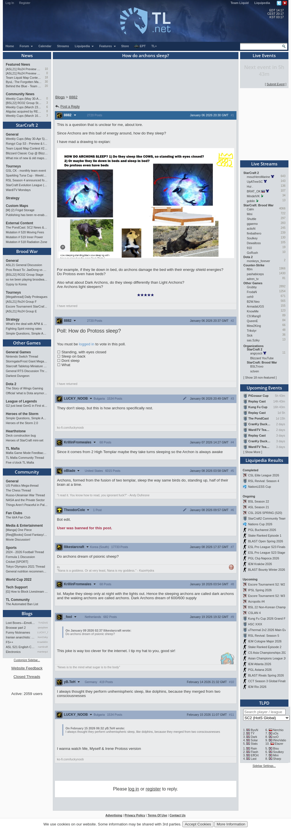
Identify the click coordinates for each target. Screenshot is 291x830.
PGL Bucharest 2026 (262, 530)
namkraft (43, 647)
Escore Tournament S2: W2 (266, 584)
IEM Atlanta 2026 (259, 664)
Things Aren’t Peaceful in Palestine (27, 505)
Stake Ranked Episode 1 (264, 535)
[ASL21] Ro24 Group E (21, 311)
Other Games (27, 343)
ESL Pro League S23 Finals (266, 547)
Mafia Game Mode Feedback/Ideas (27, 453)
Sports (11, 548)
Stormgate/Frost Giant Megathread (27, 361)
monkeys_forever (258, 261)
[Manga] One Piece (19, 530)
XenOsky (43, 637)
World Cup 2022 (19, 580)
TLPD (264, 703)
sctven (254, 371)
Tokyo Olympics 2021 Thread (25, 566)
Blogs (27, 613)
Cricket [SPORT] (17, 561)
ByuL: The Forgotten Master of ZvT (24, 82)
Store (125, 46)
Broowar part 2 (16, 627)
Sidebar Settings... (264, 765)
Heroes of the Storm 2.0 (22, 423)
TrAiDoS (43, 622)
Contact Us (178, 815)
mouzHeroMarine (258, 177)
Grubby (252, 287)
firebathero (254, 233)
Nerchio (278, 730)
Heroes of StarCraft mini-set (24, 440)
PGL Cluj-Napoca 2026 (263, 558)
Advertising (113, 815)
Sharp (277, 758)
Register (24, 3)
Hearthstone (16, 431)
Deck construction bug (21, 435)
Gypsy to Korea (16, 284)
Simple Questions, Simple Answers (27, 333)
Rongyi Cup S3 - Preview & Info (27, 143)
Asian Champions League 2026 (269, 658)
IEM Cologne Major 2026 (265, 641)
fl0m (250, 269)
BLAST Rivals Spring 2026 (266, 675)
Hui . (250, 186)
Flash (254, 752)
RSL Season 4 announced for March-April (27, 180)
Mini (250, 214)
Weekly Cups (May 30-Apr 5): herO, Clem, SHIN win (24, 98)
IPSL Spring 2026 (260, 590)
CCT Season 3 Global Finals (267, 681)
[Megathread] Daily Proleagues (26, 296)
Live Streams (264, 164)
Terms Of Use (157, 815)
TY (253, 733)
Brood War (27, 251)
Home (10, 46)
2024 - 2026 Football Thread (25, 552)
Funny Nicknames (18, 632)
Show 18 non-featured (260, 377)
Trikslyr (252, 330)
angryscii (256, 353)
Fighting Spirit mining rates (24, 328)
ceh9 (250, 296)
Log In (10, 3)
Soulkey (252, 238)
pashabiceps (255, 274)
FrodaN (252, 292)
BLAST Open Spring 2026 (265, 541)
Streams (63, 46)
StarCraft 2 (27, 125)
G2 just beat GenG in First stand (27, 405)
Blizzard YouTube (262, 358)
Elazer (279, 743)
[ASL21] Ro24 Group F (21, 301)
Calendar (44, 46)
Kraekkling (43, 642)
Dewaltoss (254, 243)
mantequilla (43, 651)
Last (253, 758)
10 (46, 68)
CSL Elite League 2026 (263, 475)
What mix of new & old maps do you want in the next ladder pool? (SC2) (27, 158)
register (153, 789)
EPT (140, 46)
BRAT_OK (254, 191)
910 (249, 248)
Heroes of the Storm (22, 414)
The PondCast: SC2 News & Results (27, 227)
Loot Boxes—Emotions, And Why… (21, 622)
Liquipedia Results (264, 460)
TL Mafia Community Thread (25, 457)
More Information (231, 824)
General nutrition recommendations (27, 571)
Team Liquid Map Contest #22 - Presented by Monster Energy (24, 77)
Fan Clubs (14, 513)
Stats (254, 743)
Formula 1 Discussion (20, 557)
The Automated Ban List (22, 604)
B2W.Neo (253, 301)
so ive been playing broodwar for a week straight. (27, 279)
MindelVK (253, 196)
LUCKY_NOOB (43, 632)
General (12, 134)
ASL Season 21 (258, 507)
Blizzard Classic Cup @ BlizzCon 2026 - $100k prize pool (27, 153)
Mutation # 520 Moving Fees (25, 232)
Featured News (18, 65)
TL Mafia (13, 449)
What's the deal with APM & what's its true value (27, 323)
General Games (18, 352)
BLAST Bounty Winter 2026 (266, 569)
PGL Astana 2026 (260, 669)
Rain (254, 748)
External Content (19, 223)
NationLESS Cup (259, 486)
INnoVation (280, 740)
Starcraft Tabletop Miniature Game (27, 366)
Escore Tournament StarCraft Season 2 (27, 306)
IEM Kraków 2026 (260, 564)
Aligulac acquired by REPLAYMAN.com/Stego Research (24, 111)
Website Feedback (26, 668)
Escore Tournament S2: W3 (266, 595)
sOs (275, 733)
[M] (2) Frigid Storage (20, 210)
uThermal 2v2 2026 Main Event (269, 630)
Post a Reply (67, 107)
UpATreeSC (255, 181)
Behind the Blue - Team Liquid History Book (24, 86)
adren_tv (253, 279)
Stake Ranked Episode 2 (264, 647)
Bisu (276, 748)
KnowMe (253, 311)
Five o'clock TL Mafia (20, 462)
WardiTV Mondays (18, 190)
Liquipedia (262, 3)
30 (46, 81)
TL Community (18, 600)
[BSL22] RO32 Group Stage (24, 103)
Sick (250, 335)
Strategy (13, 198)
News (27, 55)
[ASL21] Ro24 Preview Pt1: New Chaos (24, 73)
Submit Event (275, 84)
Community (27, 472)
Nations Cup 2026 (260, 524)
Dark (254, 736)
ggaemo (252, 223)
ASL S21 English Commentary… (21, 647)
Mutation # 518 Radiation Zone (26, 242)
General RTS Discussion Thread (27, 371)
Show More (252, 452)
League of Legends (21, 401)
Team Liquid (239, 3)
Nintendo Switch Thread (22, 356)
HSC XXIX (255, 624)
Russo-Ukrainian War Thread (25, 495)
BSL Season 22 (258, 501)
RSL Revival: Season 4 (263, 481)
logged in (86, 344)
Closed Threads (27, 677)
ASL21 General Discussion (24, 265)
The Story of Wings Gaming (24, 388)
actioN (251, 228)
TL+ (154, 46)
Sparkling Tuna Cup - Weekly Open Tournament (27, 175)
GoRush (252, 252)
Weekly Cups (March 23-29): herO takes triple (24, 107)
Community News (20, 94)
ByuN (254, 730)
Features (107, 46)
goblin (251, 201)
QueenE (252, 321)
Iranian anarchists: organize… (21, 637)
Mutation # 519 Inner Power (24, 237)
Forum (26, 46)
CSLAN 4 (254, 613)
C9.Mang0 (254, 316)
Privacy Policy (134, 815)
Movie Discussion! (18, 539)
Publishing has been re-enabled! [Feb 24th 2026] (27, 215)
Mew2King (254, 325)
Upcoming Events (264, 388)
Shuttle (251, 219)
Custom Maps (17, 206)
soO (276, 736)
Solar (254, 740)
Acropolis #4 (256, 601)
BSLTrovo (256, 366)
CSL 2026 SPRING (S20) (265, 512)
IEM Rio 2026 (257, 686)
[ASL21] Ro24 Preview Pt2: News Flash (24, 69)
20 (46, 86)
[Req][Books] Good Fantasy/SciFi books (27, 534)
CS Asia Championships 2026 (268, 652)
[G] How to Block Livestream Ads (27, 591)
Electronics (13, 651)
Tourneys (13, 166)
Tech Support (17, 587)
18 (46, 77)
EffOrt (255, 755)
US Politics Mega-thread (22, 485)
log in (133, 789)
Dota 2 (11, 384)
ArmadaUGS (255, 306)
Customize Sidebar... (27, 660)
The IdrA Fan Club (18, 517)
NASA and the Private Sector (25, 500)
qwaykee (43, 627)
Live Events (264, 55)
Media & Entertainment (24, 526)
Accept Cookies (198, 824)
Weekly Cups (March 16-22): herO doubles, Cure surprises (24, 115)
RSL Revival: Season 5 (263, 635)
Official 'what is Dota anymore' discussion (27, 393)
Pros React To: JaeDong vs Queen (27, 269)
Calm (250, 209)
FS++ (9, 642)
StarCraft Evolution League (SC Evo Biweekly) (27, 185)
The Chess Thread (18, 490)
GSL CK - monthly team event (26, 170)
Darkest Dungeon (18, 375)
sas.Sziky (253, 340)
